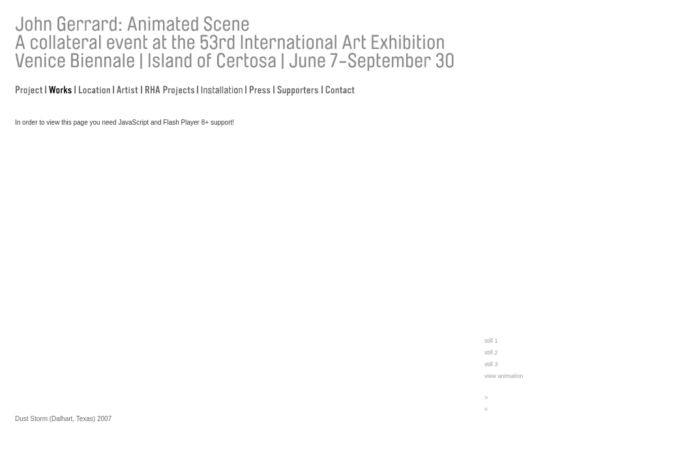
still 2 (491, 352)
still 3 (491, 364)
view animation (503, 376)
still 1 (491, 340)
